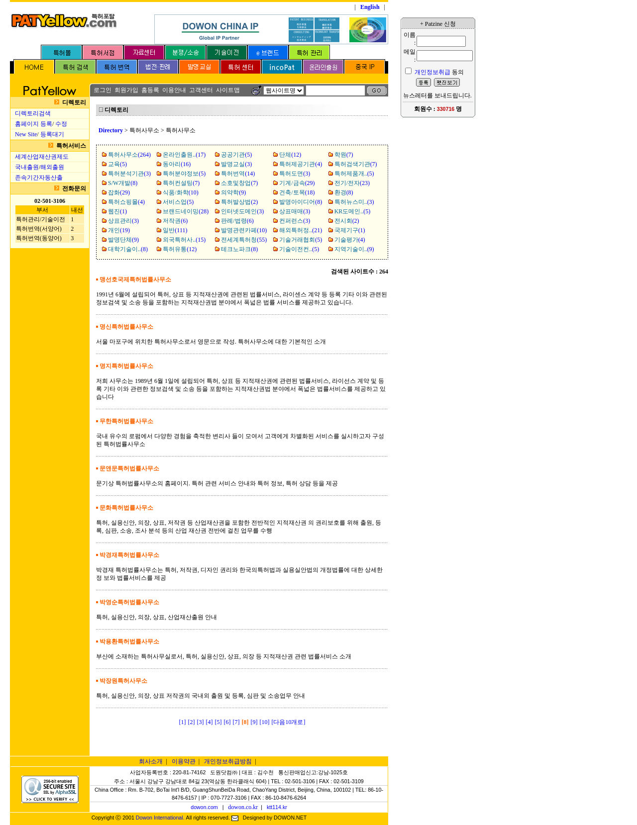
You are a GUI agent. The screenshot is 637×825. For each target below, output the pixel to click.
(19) (119, 230)
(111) (175, 230)
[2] (191, 722)
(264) (129, 154)
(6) (175, 220)
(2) (239, 201)
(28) (186, 211)
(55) (244, 239)
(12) (290, 154)
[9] (254, 722)
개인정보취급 (432, 72)
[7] (236, 722)
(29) (297, 183)
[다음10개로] (289, 722)
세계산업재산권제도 (42, 156)
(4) (300, 164)
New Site (26, 134)
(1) (117, 211)
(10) (180, 192)
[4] (209, 722)
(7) (343, 154)
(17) (184, 154)
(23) (352, 183)
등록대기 (52, 134)
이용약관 (184, 761)
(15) (184, 239)
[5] (218, 722)
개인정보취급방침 (228, 761)
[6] (227, 722)
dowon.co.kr (243, 807)
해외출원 (52, 167)
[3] (200, 722)
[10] (265, 722)
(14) (238, 173)
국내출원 (27, 167)
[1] (182, 722)
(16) (177, 164)
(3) (236, 164)
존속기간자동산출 (39, 177)
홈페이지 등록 (33, 123)
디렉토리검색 (33, 113)
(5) (236, 154)
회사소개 (151, 761)
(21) (300, 230)
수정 (61, 123)
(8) (122, 183)
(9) (233, 192)
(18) (297, 192)
